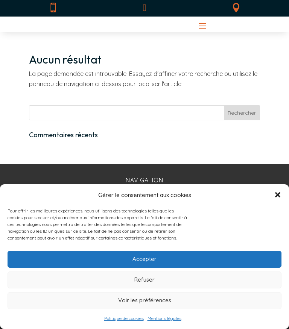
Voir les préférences (144, 300)
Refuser (144, 279)
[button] (277, 195)
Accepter (144, 258)
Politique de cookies (124, 318)
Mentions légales (164, 318)
